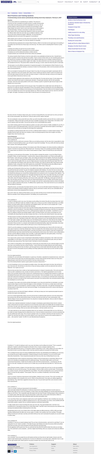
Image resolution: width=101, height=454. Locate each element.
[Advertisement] (50, 8)
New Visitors (76, 446)
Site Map (53, 446)
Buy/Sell (85, 1)
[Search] (27, 2)
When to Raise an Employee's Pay (76, 51)
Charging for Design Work (74, 27)
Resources (60, 1)
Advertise (75, 450)
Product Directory (69, 1)
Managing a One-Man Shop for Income (77, 46)
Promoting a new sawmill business (76, 37)
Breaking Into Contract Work (74, 40)
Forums (76, 1)
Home (9, 12)
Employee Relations (27, 12)
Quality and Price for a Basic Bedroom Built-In (78, 43)
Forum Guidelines (33, 448)
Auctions (75, 452)
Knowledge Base (93, 1)
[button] (9, 451)
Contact (53, 450)
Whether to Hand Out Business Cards (77, 20)
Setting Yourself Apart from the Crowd (77, 48)
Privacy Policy (32, 450)
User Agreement (33, 446)
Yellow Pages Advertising (74, 35)
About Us (75, 448)
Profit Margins (71, 29)
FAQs (52, 448)
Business (20, 12)
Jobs (81, 1)
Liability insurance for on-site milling (76, 32)
